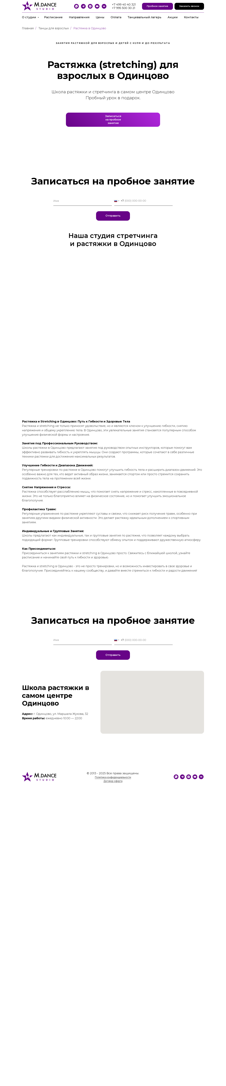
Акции (173, 17)
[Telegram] (83, 6)
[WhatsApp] (76, 6)
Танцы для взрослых (53, 28)
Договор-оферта (113, 781)
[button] (157, 6)
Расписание (53, 17)
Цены (100, 17)
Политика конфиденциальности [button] (113, 777)
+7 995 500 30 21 (123, 8)
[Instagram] (90, 6)
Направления (79, 17)
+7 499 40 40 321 (124, 4)
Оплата (116, 17)
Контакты (191, 17)
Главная (28, 28)
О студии (29, 17)
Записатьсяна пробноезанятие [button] (113, 120)
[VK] (104, 6)
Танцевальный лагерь (144, 17)
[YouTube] (97, 6)
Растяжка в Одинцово (89, 28)
